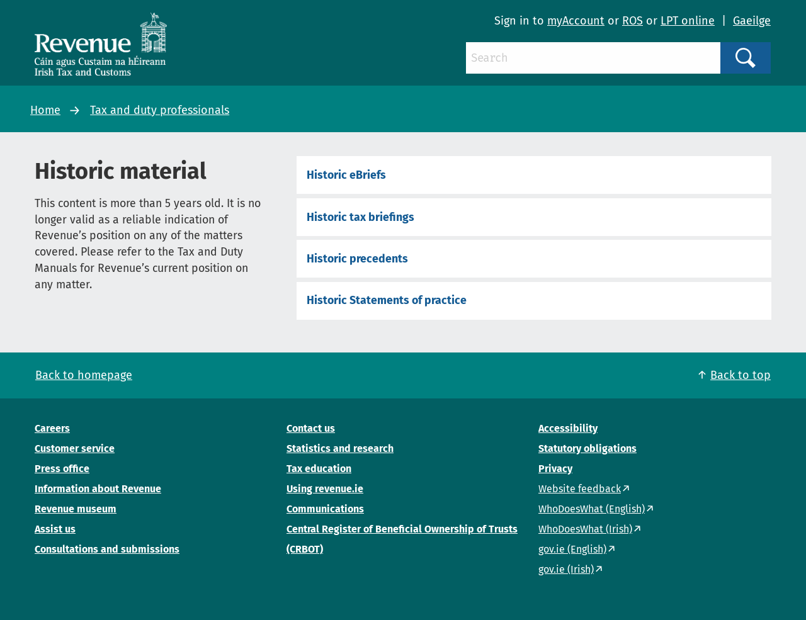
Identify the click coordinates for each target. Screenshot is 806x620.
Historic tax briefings (360, 217)
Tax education (319, 469)
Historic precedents (357, 259)
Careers (52, 428)
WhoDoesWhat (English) (591, 509)
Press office (62, 469)
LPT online (688, 21)
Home (45, 110)
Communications (325, 509)
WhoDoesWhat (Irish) (585, 529)
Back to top (740, 375)
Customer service (75, 448)
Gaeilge (752, 21)
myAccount (575, 21)
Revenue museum (75, 509)
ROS (632, 21)
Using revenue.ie (325, 489)
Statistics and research (340, 448)
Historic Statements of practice (387, 300)
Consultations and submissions (107, 549)
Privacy (555, 469)
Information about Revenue (98, 489)
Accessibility (568, 428)
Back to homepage (83, 375)
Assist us (55, 529)
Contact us (311, 428)
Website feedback (579, 489)
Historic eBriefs (346, 175)
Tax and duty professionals (159, 110)
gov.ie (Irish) (566, 569)
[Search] (593, 58)
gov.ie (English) (572, 549)
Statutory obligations (587, 448)
